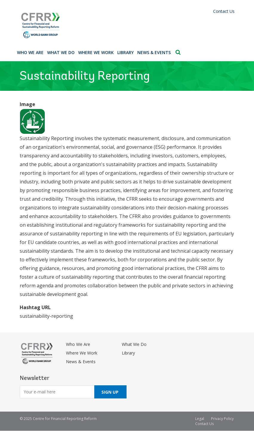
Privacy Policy (222, 418)
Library (125, 52)
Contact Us (224, 11)
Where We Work (96, 52)
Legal (199, 418)
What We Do (61, 52)
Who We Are (30, 52)
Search (178, 52)
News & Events (154, 52)
